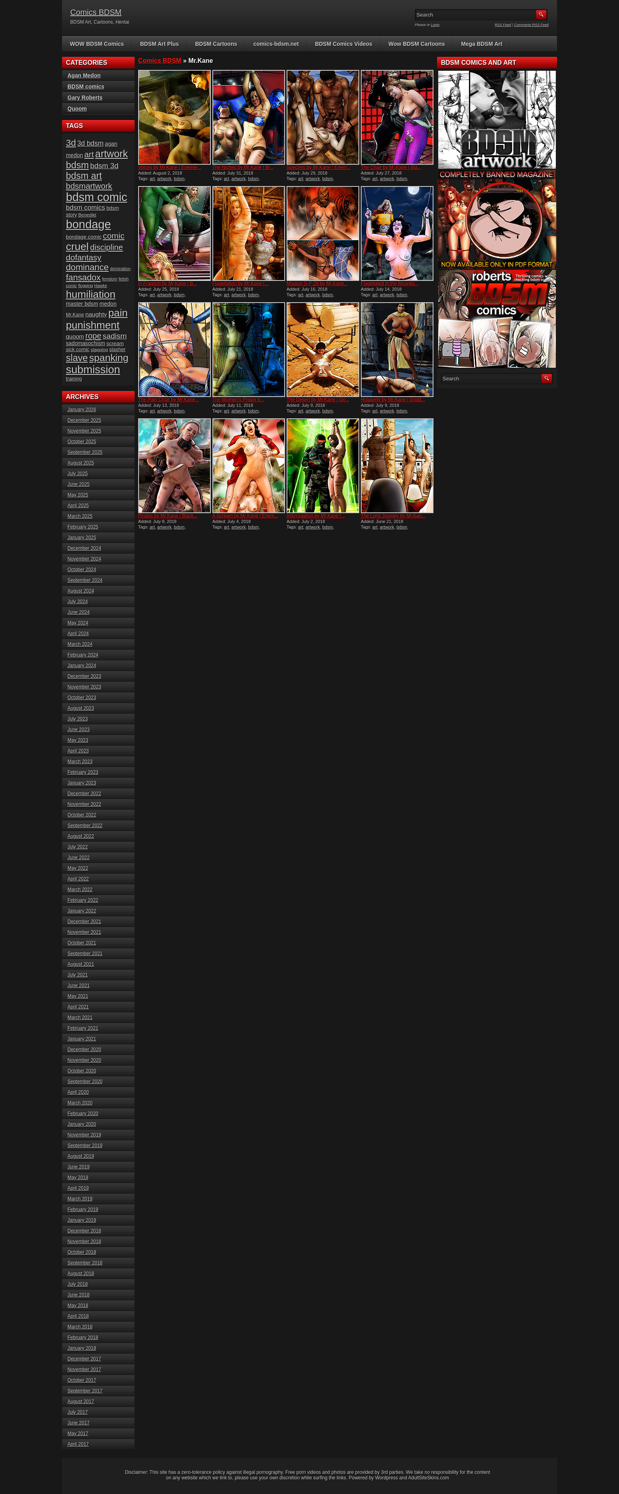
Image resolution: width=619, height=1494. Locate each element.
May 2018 (78, 1305)
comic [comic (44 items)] (114, 235)
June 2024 (79, 612)
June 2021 (79, 985)
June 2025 (79, 484)
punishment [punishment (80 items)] (93, 325)
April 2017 (78, 1444)
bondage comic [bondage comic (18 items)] (83, 237)
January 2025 (82, 537)
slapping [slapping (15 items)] (99, 349)
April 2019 (78, 1188)
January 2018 (82, 1348)
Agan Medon (84, 75)
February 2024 (83, 655)
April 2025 (78, 505)
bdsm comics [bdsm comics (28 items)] (85, 207)
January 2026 (82, 409)
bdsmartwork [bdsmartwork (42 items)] (89, 185)
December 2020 (84, 1049)
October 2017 (82, 1380)
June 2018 (79, 1295)
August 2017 (81, 1401)
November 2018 (84, 1241)
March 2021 (80, 1017)
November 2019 (84, 1135)
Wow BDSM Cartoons (416, 44)
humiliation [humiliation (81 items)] (90, 294)
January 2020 (82, 1124)
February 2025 (83, 527)
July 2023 (78, 719)
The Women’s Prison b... (238, 400)
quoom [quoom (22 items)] (75, 336)
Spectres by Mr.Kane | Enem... (319, 167)
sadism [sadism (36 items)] (115, 336)
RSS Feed (503, 25)
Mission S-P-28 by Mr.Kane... (317, 283)
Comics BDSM (96, 12)
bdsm (179, 178)
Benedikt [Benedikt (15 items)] (87, 214)
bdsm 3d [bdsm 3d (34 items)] (104, 166)
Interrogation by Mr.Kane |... (316, 516)
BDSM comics (86, 86)
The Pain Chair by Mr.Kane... (168, 400)
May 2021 (78, 996)
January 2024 (82, 665)
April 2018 (78, 1316)
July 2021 (78, 975)
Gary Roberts (85, 97)
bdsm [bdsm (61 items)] (77, 165)
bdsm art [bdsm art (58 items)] (84, 176)
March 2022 (80, 889)
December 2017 (84, 1359)
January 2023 (82, 783)
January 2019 (82, 1220)
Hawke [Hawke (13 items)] (100, 285)
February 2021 (83, 1028)
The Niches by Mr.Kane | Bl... (243, 167)
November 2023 (84, 687)
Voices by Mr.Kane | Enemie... (169, 167)
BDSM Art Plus (159, 44)
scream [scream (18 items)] (115, 343)
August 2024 (81, 591)
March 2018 (80, 1327)
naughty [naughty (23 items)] (96, 314)
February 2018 (83, 1337)
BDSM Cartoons (216, 44)
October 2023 (82, 697)
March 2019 (80, 1199)
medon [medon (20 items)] (107, 304)
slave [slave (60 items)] (77, 357)
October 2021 (82, 943)
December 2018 (84, 1231)
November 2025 (84, 431)
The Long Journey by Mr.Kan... (393, 516)
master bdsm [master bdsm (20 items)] (82, 304)
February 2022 (83, 900)
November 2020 (84, 1060)
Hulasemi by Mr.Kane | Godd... (393, 400)
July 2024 (78, 601)
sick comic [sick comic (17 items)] (78, 349)
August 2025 (81, 463)
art (152, 178)
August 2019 (81, 1156)
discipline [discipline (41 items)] (106, 247)
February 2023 (83, 772)
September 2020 (85, 1081)
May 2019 (78, 1177)
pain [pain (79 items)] (118, 313)
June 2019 (79, 1167)
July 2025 (78, 473)
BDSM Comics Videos (343, 44)
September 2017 (85, 1391)
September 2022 (85, 825)
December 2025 (84, 420)
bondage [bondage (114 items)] (88, 224)
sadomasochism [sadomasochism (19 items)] (85, 343)
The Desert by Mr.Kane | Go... (318, 400)
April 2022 (78, 879)
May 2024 (78, 623)
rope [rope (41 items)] (93, 335)
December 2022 (84, 793)
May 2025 (78, 495)
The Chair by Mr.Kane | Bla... (391, 167)
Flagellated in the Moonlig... (390, 283)
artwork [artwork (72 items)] (111, 153)
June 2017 (79, 1423)
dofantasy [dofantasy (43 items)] (83, 257)
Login (435, 25)
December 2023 (84, 676)
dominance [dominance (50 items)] (87, 267)
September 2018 (85, 1263)
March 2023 (80, 761)
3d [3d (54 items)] (71, 142)
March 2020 (80, 1103)
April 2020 (78, 1092)
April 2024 (78, 633)
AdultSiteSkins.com (428, 1478)
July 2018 (78, 1284)
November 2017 (84, 1369)
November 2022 (84, 804)
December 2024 (84, 548)
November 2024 (84, 559)
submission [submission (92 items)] (93, 369)
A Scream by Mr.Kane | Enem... (245, 516)
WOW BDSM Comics (97, 44)
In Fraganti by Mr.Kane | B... (167, 283)
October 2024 (82, 569)
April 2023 (78, 751)
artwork (164, 178)
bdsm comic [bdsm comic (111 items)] (96, 197)
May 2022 (78, 868)
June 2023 (79, 729)
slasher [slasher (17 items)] (117, 349)
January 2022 (82, 911)
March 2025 (80, 516)
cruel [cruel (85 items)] (77, 246)
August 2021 (81, 964)
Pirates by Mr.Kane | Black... (168, 516)
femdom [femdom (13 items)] (110, 279)
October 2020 (82, 1071)
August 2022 (81, 836)
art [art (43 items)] (89, 154)
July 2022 (78, 847)
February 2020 (83, 1113)
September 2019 (85, 1145)
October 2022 (82, 815)
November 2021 (84, 932)
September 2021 (85, 953)
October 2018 (82, 1252)
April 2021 (78, 1007)
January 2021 (82, 1039)
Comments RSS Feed (531, 25)
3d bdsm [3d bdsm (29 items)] (90, 143)
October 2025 (82, 441)
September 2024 (85, 580)
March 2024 (80, 644)
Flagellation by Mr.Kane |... (240, 283)
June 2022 (79, 857)
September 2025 (85, 452)
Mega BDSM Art (482, 44)
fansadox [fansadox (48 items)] (83, 277)
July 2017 (78, 1412)
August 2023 (81, 708)
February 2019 (83, 1209)
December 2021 (84, 921)
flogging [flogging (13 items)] (85, 285)
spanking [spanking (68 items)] (108, 357)
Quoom (77, 108)
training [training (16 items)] (74, 379)
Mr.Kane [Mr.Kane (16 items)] (75, 315)
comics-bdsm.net (276, 44)
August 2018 (81, 1273)
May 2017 (78, 1433)
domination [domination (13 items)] (120, 268)
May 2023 (78, 740)
